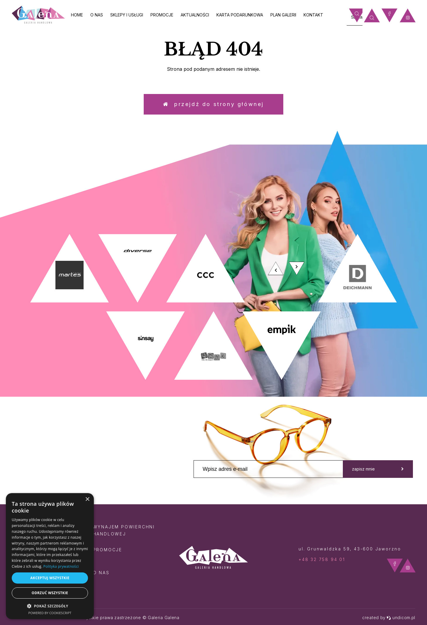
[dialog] (50, 556)
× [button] (87, 499)
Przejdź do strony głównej (213, 104)
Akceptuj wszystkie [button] (49, 577)
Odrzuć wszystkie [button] (50, 592)
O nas (96, 14)
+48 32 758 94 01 (322, 559)
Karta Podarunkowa (239, 14)
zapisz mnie (378, 468)
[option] (213, 307)
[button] (50, 605)
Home (77, 14)
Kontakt (313, 14)
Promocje (161, 14)
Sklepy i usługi (126, 14)
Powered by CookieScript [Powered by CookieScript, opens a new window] (50, 613)
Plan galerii (283, 14)
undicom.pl (401, 617)
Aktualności (195, 14)
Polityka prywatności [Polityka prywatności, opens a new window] (61, 566)
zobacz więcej (365, 182)
